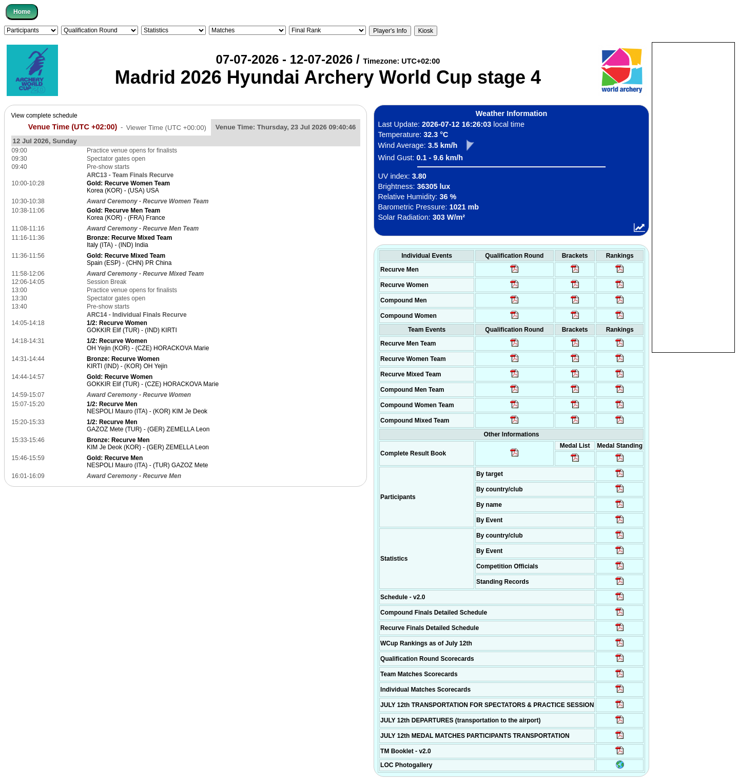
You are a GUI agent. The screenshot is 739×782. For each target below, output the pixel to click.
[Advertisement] (693, 197)
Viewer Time (166, 127)
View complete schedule (44, 115)
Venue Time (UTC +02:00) (73, 127)
